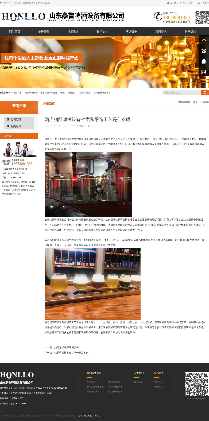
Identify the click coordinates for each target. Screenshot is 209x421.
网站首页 (14, 31)
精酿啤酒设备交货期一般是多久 (71, 352)
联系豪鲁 (159, 372)
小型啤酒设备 (84, 92)
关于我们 (139, 372)
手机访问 (188, 3)
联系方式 (158, 382)
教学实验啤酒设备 (48, 92)
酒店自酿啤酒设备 (102, 92)
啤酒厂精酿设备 (67, 92)
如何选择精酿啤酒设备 (66, 347)
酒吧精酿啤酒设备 (147, 144)
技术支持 (102, 31)
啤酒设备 (73, 31)
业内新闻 (16, 126)
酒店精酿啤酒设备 (54, 219)
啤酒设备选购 (94, 372)
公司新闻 (16, 119)
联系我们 (203, 3)
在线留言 (158, 386)
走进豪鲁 (43, 31)
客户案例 (131, 31)
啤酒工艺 (17, 92)
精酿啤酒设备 (31, 92)
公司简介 (138, 382)
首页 (195, 102)
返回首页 (172, 3)
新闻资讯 (161, 31)
